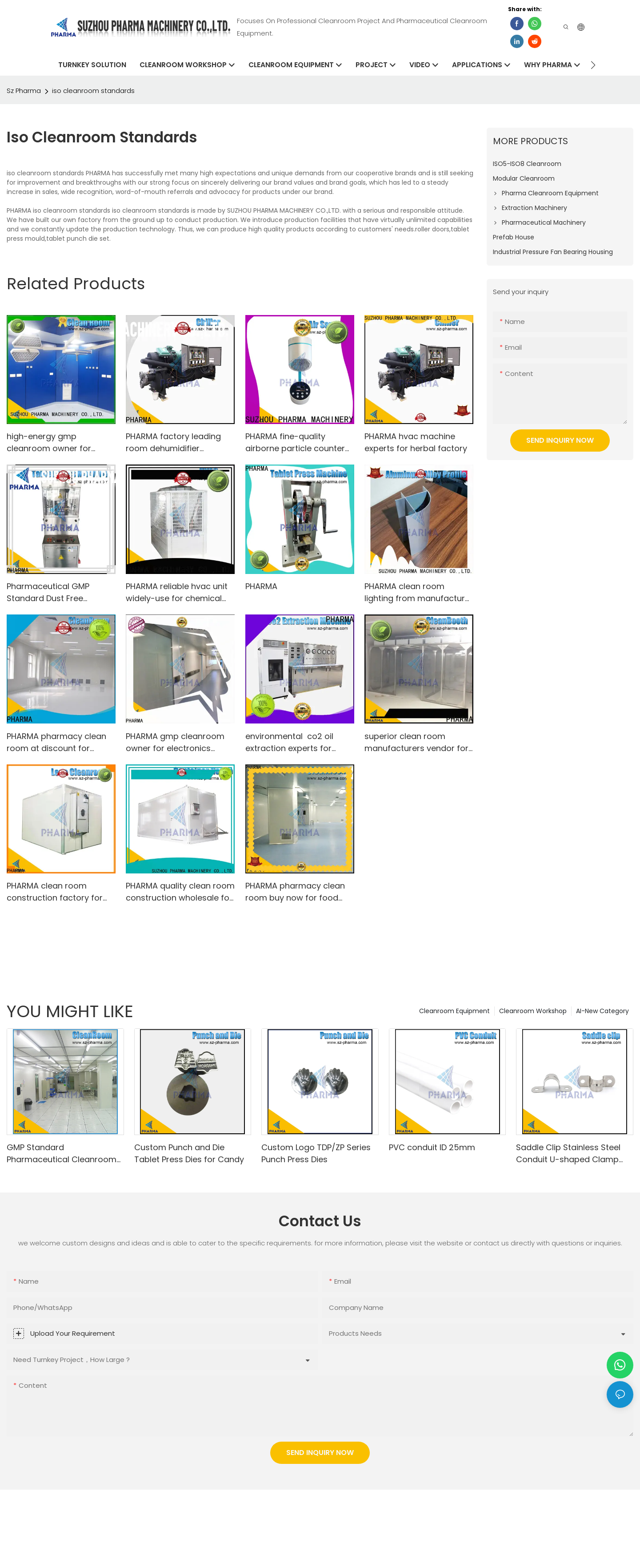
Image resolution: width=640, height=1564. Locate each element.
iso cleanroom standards (93, 90)
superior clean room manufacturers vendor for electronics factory (416, 742)
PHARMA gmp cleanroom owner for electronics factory (175, 742)
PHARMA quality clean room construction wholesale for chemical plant (180, 892)
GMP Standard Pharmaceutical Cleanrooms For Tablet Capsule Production (64, 1153)
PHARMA (261, 586)
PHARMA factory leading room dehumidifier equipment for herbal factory (173, 442)
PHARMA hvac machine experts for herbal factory (415, 442)
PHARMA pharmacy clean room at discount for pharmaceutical (56, 742)
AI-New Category (602, 1010)
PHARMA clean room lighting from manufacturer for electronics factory (418, 592)
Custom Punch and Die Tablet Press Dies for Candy (189, 1153)
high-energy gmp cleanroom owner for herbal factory (49, 442)
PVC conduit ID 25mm (432, 1147)
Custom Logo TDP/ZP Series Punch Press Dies (316, 1153)
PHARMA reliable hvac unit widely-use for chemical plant (177, 592)
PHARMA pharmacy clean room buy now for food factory (295, 892)
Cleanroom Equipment (454, 1010)
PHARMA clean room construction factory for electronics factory (55, 892)
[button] (593, 65)
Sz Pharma (24, 90)
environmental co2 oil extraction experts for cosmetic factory (289, 742)
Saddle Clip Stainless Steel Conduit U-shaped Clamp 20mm (568, 1153)
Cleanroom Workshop (533, 1010)
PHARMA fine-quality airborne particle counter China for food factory (295, 442)
